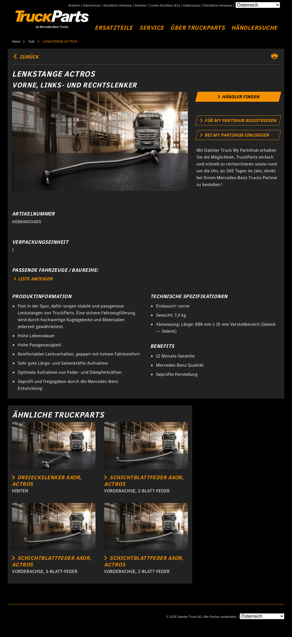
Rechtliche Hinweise (118, 5)
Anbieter (74, 5)
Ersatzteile (114, 28)
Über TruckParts (197, 28)
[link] (238, 97)
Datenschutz (91, 5)
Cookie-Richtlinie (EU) (164, 5)
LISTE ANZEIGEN (33, 279)
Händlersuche (254, 28)
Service (151, 28)
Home (16, 41)
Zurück (25, 56)
